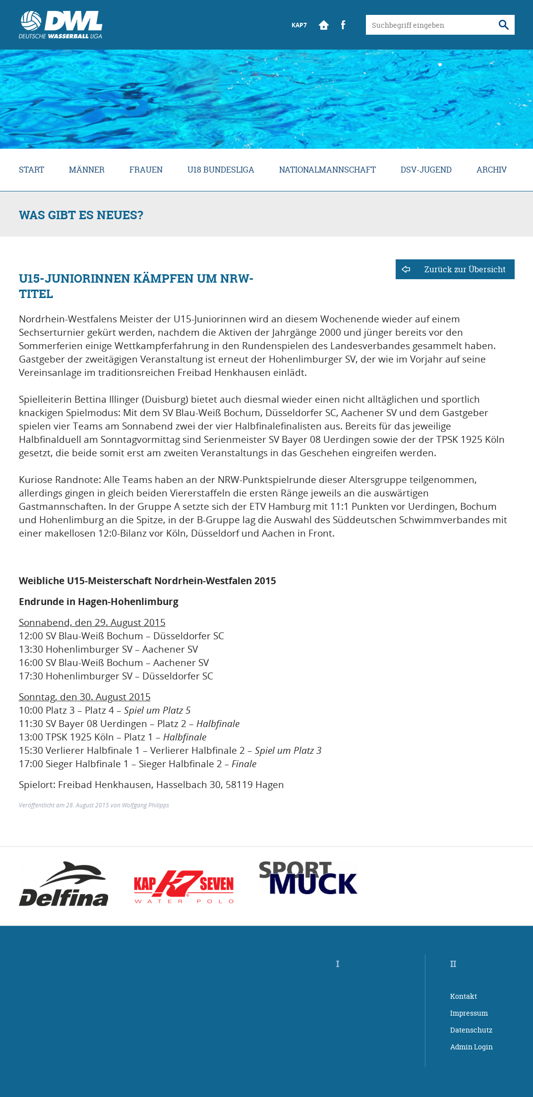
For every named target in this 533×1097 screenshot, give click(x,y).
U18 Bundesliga (220, 169)
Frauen (146, 169)
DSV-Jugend (426, 169)
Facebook (344, 25)
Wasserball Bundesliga (61, 25)
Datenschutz (471, 1030)
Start (324, 25)
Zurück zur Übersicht (465, 269)
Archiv (491, 169)
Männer (87, 169)
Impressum (469, 1013)
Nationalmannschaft (327, 169)
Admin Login (471, 1046)
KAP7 (299, 25)
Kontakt (463, 996)
